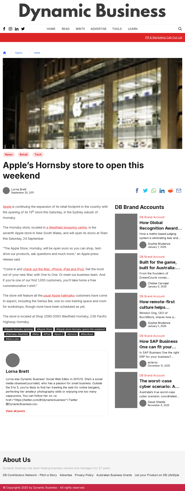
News (9, 154)
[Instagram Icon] (10, 29)
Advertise (99, 29)
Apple (7, 206)
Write (80, 29)
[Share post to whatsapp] (153, 190)
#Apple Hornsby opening (18, 329)
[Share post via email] (178, 190)
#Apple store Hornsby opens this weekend (80, 329)
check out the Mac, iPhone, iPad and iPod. (54, 269)
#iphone (72, 334)
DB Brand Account (151, 217)
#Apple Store (44, 329)
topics (18, 52)
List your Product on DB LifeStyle (157, 475)
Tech (38, 154)
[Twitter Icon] (23, 29)
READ (66, 29)
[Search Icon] (180, 29)
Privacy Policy (84, 475)
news (37, 52)
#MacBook (87, 334)
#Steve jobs (12, 338)
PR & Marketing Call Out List (163, 37)
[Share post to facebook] (137, 190)
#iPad (46, 334)
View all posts (15, 411)
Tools (117, 29)
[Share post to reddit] (170, 190)
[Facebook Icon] (4, 29)
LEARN (133, 29)
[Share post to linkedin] (162, 190)
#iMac (35, 334)
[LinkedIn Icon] (16, 29)
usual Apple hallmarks (58, 295)
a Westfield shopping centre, (67, 227)
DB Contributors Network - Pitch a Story (30, 475)
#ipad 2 (58, 334)
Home (51, 29)
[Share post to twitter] (145, 190)
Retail (23, 154)
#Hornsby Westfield (17, 334)
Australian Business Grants (114, 475)
